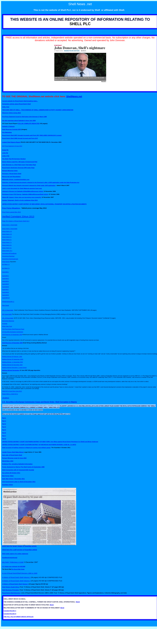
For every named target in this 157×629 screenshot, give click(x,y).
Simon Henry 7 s (7, 242)
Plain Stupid (5, 305)
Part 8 (4, 438)
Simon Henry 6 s (7, 239)
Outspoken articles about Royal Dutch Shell (16, 104)
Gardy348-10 (6, 298)
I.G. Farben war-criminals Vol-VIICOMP (13, 566)
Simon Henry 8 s (7, 245)
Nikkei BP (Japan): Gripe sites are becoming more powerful (21, 197)
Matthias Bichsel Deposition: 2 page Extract (14, 367)
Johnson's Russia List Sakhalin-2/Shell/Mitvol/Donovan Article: (22, 191)
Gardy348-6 (5, 287)
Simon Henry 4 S (7, 234)
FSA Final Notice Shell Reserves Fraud (13, 329)
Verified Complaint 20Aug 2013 (18, 216)
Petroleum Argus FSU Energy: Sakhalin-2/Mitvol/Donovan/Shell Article (25, 194)
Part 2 (4, 421)
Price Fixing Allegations (11, 208)
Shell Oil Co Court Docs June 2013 (12, 391)
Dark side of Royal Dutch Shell (12, 455)
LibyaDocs (5, 398)
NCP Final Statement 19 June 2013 (12, 146)
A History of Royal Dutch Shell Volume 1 (16, 577)
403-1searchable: (7, 314)
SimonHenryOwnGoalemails (10, 259)
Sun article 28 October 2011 (11, 473)
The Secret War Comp (17, 569)
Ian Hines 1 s (6, 264)
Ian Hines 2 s (6, 268)
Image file (5, 150)
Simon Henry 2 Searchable (9, 228)
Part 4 (4, 427)
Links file (5, 153)
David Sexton (6, 261)
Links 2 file (5, 156)
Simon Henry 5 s (7, 237)
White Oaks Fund (7, 326)
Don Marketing (7, 132)
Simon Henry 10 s (7, 250)
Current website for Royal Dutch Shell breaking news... (20, 101)
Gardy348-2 (5, 276)
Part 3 (4, 424)
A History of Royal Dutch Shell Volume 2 (16, 581)
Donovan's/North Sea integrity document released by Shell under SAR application (28, 185)
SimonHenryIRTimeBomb (9, 253)
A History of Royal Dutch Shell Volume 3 (15, 584)
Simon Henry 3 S (7, 231)
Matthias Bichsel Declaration (10, 370)
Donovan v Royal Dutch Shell (11, 173)
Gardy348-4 (5, 281)
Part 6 (4, 433)
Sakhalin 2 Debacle (8, 126)
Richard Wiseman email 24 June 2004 (14, 458)
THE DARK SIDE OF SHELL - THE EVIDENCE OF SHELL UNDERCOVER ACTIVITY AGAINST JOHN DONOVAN (37, 110)
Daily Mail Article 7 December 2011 (13, 479)
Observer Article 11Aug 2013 (11, 113)
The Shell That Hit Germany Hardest (14, 159)
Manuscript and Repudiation (11, 176)
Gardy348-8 (5, 292)
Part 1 (4, 418)
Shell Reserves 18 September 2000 (12, 334)
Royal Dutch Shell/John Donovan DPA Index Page (18, 167)
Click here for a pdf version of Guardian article (19, 550)
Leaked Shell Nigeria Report (11, 142)
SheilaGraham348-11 (8, 301)
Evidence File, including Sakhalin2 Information (17, 464)
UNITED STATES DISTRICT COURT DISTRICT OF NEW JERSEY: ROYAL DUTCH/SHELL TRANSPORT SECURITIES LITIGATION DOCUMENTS (44, 204)
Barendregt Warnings (8, 321)
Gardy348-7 (5, 289)
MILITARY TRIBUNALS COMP (13, 562)
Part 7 (4, 436)
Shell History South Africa (10, 587)
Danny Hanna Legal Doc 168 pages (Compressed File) (19, 162)
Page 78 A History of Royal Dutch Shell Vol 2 (15, 221)
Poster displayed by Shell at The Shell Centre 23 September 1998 (23, 467)
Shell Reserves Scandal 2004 (11, 129)
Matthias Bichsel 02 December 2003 (12, 365)
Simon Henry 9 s (7, 248)
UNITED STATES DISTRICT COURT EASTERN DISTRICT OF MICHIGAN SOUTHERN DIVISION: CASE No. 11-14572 (39, 444)
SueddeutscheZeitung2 (9, 557)
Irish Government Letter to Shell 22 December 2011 (18, 482)
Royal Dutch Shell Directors (11, 593)
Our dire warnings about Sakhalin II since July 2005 (19, 120)
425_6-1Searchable (7, 310)
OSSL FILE (5, 107)
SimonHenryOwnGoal (8, 256)
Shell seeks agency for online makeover (15, 553)
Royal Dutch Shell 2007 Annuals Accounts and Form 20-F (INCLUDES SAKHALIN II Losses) (32, 135)
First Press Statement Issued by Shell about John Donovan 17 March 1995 (24, 116)
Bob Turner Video (8, 476)
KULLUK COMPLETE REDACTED (29, 123)
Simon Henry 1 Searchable (9, 225)
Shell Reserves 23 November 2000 (12, 343)
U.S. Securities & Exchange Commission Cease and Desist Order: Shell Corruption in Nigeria (39, 402)
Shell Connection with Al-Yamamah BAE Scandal (18, 470)
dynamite (4, 323)
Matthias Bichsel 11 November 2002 (12, 362)
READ (78, 602)
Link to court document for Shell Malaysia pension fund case (22, 188)
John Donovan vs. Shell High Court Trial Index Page (19, 165)
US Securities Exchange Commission (12, 332)
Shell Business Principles (10, 590)
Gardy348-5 (5, 284)
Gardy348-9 (5, 295)
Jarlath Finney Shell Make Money (13, 452)
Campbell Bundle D (10, 614)
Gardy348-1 (5, 272)
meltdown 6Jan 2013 (31, 200)
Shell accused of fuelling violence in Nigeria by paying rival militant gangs (26, 447)
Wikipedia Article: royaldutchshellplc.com (15, 179)
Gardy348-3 (5, 278)
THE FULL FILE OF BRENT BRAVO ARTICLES (18, 616)
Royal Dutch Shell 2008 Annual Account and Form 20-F (20, 138)
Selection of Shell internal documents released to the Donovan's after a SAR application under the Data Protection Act (40, 182)
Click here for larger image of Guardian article (19, 546)
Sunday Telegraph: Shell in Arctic (13, 200)
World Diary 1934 (7, 461)
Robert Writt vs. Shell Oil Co (10, 394)
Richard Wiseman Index (10, 170)
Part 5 (4, 430)
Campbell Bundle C (10, 611)
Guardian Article (7, 484)
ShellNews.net (74, 96)
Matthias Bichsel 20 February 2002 (12, 356)
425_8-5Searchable (7, 318)
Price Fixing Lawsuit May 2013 (11, 212)
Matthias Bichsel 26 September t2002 (12, 359)
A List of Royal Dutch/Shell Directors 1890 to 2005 (19, 573)
